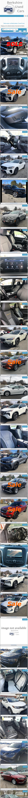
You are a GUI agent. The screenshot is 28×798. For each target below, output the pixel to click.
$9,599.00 (25, 766)
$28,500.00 (25, 303)
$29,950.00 (25, 205)
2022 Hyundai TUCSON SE (14, 497)
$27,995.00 (25, 328)
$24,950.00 (25, 570)
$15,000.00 (25, 619)
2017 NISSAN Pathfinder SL (14, 739)
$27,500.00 (25, 377)
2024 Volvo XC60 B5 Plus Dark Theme (13, 129)
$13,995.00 (25, 695)
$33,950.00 (25, 181)
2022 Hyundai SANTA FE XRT (13, 276)
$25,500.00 (25, 475)
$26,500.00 (25, 402)
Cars (13, 29)
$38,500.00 (25, 82)
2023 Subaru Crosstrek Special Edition (13, 350)
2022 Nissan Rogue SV (13, 448)
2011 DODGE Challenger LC (13, 543)
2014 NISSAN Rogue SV (13, 764)
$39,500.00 (25, 58)
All (3, 29)
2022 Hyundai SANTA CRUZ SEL (13, 227)
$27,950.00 (25, 353)
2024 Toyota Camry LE (13, 399)
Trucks (6, 29)
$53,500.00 (25, 33)
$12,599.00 (25, 717)
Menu (25, 16)
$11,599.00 (25, 742)
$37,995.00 (25, 156)
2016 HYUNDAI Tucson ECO (13, 692)
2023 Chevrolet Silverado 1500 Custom (13, 80)
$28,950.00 (25, 254)
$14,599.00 (25, 670)
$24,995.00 (25, 545)
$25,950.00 (25, 451)
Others (16, 29)
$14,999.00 (25, 647)
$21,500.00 (25, 595)
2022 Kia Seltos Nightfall (14, 522)
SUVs (10, 29)
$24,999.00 (25, 524)
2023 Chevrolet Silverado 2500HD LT (13, 55)
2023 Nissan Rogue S (13, 592)
